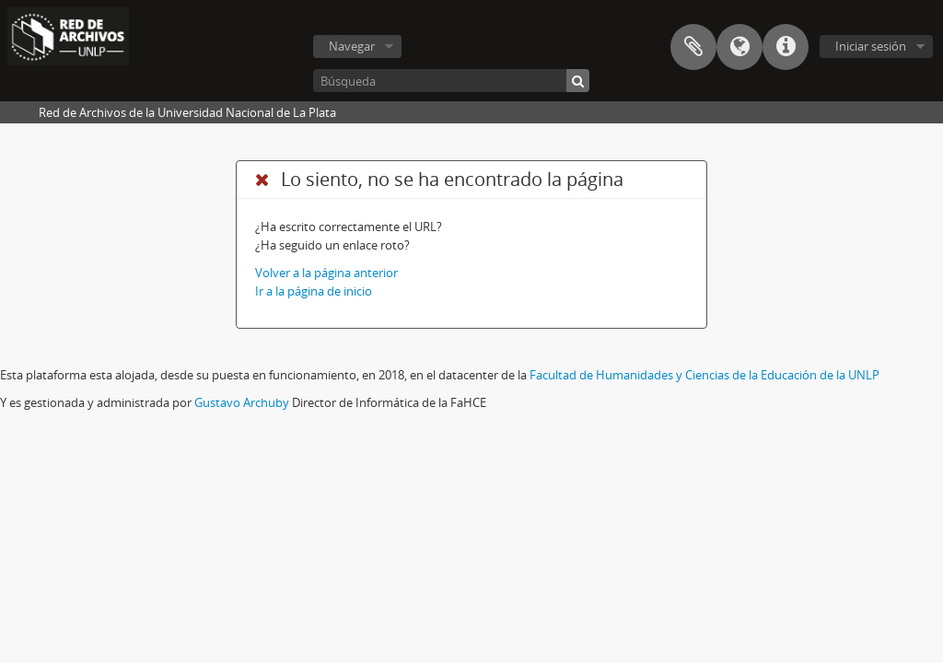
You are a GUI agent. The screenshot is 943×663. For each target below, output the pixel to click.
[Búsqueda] (451, 80)
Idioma (739, 47)
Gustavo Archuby (241, 402)
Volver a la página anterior (326, 272)
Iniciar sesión (870, 46)
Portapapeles (693, 47)
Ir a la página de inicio (313, 291)
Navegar (352, 46)
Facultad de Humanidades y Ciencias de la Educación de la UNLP (704, 374)
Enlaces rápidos (786, 47)
